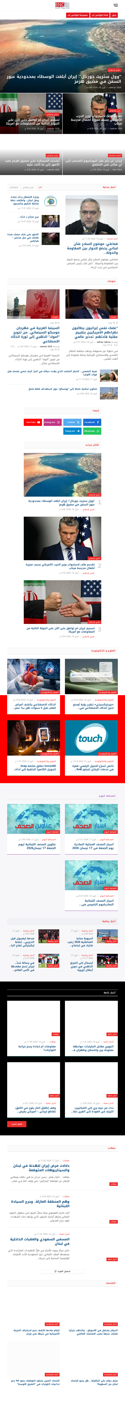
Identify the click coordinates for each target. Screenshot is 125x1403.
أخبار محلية (109, 187)
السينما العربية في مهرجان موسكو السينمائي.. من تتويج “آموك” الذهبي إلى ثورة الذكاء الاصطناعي (35, 335)
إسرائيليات (13, 187)
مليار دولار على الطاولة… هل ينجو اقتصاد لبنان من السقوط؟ (94, 1382)
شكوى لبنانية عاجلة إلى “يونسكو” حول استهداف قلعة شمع (63, 389)
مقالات (56, 1034)
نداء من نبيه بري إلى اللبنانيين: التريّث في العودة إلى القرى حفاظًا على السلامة (92, 1109)
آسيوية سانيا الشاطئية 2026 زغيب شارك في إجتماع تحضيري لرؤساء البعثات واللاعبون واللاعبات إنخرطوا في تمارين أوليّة (80, 942)
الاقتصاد (111, 1283)
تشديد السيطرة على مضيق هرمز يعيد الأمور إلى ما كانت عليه (32, 163)
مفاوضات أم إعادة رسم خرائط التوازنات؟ (37, 1048)
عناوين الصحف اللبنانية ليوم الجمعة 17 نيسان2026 (37, 846)
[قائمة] (116, 5)
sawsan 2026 (115, 87)
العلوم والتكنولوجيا (108, 692)
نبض (114, 15)
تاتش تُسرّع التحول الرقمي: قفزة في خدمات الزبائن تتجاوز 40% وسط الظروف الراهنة (93, 767)
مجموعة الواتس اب (78, 15)
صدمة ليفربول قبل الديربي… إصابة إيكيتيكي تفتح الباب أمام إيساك (21, 942)
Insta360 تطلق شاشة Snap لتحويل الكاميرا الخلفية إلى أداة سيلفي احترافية (35, 767)
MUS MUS (117, 169)
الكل (40, 187)
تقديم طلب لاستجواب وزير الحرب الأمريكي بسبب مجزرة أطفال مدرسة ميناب (96, 120)
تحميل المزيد (62, 1271)
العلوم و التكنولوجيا (103, 651)
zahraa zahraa (103, 342)
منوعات (111, 281)
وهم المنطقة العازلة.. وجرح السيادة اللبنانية (40, 1203)
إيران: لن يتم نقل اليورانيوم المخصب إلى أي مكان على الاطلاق (94, 163)
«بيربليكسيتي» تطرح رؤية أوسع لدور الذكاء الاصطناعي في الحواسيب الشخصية (93, 706)
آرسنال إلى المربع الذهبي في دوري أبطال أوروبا (81, 966)
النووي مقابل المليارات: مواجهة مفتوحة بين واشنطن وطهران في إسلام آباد (92, 1048)
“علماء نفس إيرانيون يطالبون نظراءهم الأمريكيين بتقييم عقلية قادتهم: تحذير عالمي (95, 332)
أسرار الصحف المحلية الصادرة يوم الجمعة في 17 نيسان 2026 (93, 846)
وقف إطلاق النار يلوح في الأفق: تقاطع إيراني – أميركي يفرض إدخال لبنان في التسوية (35, 1109)
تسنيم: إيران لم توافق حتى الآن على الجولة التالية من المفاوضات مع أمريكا (32, 122)
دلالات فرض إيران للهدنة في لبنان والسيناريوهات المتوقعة (41, 1168)
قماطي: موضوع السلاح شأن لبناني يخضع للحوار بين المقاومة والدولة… (92, 248)
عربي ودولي (114, 70)
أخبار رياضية (109, 921)
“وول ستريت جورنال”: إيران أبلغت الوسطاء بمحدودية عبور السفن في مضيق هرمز (64, 79)
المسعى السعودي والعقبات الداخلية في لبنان (39, 1241)
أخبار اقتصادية (110, 1324)
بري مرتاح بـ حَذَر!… (28, 217)
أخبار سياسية (115, 155)
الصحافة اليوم (107, 796)
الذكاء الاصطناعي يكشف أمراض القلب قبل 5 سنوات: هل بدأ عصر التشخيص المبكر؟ (35, 706)
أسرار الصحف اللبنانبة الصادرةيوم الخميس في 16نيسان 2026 (98, 902)
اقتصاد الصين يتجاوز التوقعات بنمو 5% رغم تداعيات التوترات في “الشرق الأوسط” (35, 1382)
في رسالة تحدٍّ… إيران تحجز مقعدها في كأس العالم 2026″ (22, 966)
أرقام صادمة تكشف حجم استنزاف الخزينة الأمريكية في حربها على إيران (37, 1332)
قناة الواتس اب (100, 15)
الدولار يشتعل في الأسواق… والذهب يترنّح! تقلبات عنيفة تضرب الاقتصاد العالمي (93, 1332)
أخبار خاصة (110, 992)
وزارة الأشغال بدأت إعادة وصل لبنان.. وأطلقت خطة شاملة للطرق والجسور (24, 200)
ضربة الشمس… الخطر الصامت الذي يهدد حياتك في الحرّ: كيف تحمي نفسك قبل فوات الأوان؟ (52, 373)
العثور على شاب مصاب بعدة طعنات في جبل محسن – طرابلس (23, 238)
